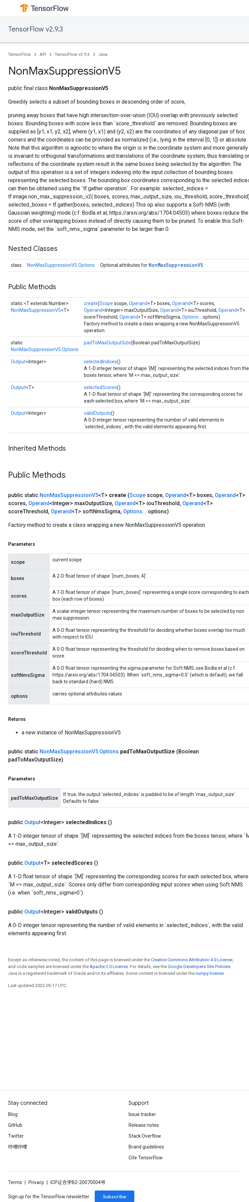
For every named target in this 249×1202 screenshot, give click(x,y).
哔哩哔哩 (17, 1147)
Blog (13, 1114)
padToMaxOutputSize (107, 342)
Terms (15, 1182)
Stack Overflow (145, 1136)
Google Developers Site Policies (199, 966)
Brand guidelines (146, 1147)
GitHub (15, 1125)
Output (18, 361)
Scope (106, 303)
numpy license (210, 973)
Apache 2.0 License (109, 966)
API (43, 54)
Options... (192, 317)
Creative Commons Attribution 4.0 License (191, 959)
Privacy (36, 1182)
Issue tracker (142, 1114)
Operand (138, 303)
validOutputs (97, 413)
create (91, 303)
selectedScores (100, 387)
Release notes (144, 1125)
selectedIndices (100, 361)
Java (103, 54)
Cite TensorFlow (146, 1157)
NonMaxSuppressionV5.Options (61, 265)
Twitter (16, 1136)
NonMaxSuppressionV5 (176, 265)
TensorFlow (19, 54)
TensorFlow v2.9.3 (35, 29)
